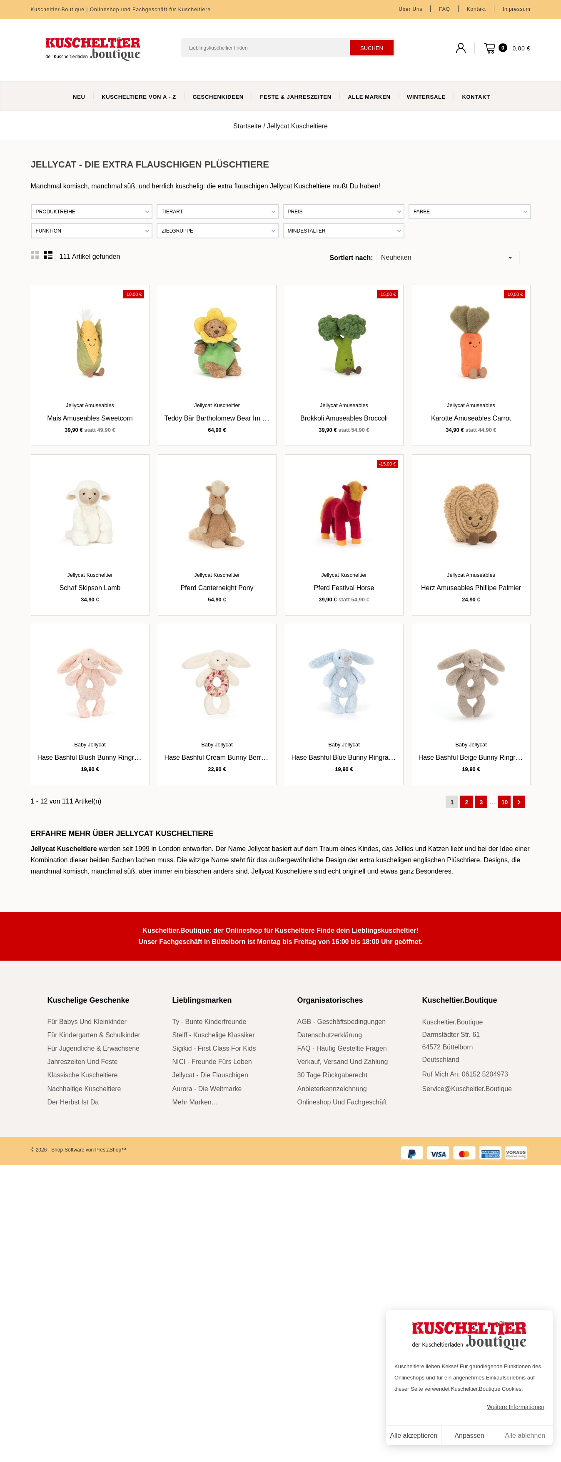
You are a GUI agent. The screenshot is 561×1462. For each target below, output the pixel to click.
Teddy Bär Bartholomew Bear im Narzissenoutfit (236, 418)
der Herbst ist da (73, 1102)
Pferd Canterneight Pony (216, 587)
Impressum (517, 9)
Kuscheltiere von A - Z (139, 97)
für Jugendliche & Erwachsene (93, 1048)
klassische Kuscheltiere (82, 1075)
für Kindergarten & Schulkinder (93, 1035)
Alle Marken (369, 97)
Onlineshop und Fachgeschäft (342, 1102)
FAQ (444, 9)
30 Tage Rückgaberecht (332, 1075)
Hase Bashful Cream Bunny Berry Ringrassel (231, 757)
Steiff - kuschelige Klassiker (213, 1035)
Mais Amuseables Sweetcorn (89, 418)
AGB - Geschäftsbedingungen (341, 1021)
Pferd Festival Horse (344, 587)
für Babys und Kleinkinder (87, 1021)
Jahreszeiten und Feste (82, 1061)
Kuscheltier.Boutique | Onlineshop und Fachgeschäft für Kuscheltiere (121, 10)
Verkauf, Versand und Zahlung (342, 1061)
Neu (79, 97)
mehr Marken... (194, 1102)
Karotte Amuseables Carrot (471, 418)
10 (504, 802)
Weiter (519, 802)
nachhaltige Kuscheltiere (84, 1088)
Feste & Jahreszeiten (295, 97)
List (48, 255)
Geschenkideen (218, 97)
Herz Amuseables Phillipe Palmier (471, 587)
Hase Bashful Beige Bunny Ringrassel (475, 757)
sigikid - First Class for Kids (214, 1048)
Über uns (410, 9)
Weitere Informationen (515, 1407)
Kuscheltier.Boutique (459, 1000)
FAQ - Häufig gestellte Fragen (342, 1048)
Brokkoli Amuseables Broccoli (344, 418)
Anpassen (469, 1435)
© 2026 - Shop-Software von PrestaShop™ (79, 1150)
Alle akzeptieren (413, 1435)
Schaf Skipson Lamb (90, 587)
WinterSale (426, 97)
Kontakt (476, 9)
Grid (35, 255)
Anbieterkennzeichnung (332, 1088)
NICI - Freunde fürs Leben (212, 1061)
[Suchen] (288, 47)
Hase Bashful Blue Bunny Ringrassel (346, 757)
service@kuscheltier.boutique (467, 1088)
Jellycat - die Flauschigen (210, 1075)
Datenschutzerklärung (329, 1035)
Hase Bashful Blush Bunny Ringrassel (93, 757)
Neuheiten (448, 257)
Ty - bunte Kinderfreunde (209, 1021)
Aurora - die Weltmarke (207, 1088)
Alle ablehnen (525, 1435)
